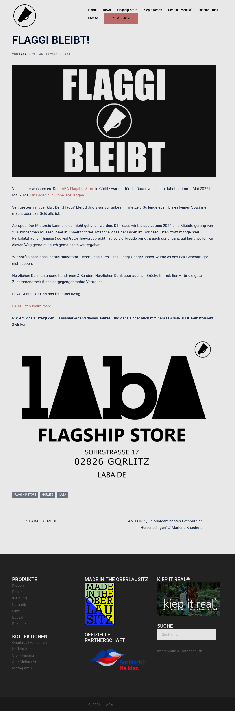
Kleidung (19, 598)
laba (62, 494)
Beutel (17, 617)
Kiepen (18, 585)
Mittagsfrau (22, 668)
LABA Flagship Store (77, 188)
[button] (225, 6)
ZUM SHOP (121, 18)
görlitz (47, 494)
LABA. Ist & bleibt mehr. (32, 306)
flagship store (25, 494)
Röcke (17, 592)
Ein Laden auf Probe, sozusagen (57, 195)
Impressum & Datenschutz (179, 651)
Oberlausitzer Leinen (29, 642)
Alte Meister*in (24, 661)
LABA (23, 54)
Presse (93, 18)
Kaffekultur (21, 648)
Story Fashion (23, 655)
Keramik (19, 604)
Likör (16, 611)
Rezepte (19, 623)
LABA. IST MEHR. (44, 521)
